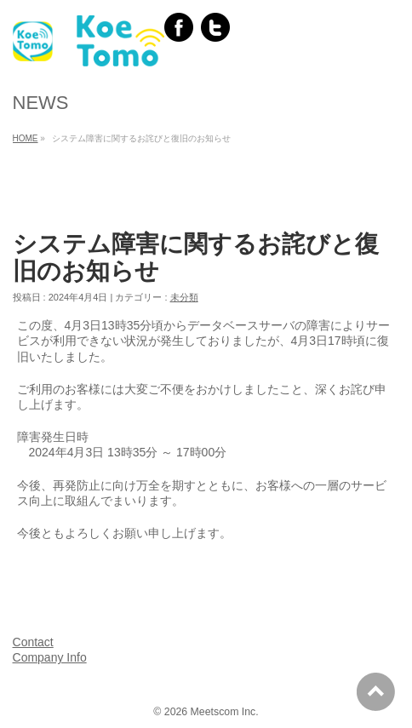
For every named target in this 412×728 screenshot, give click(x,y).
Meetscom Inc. (225, 712)
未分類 (184, 297)
